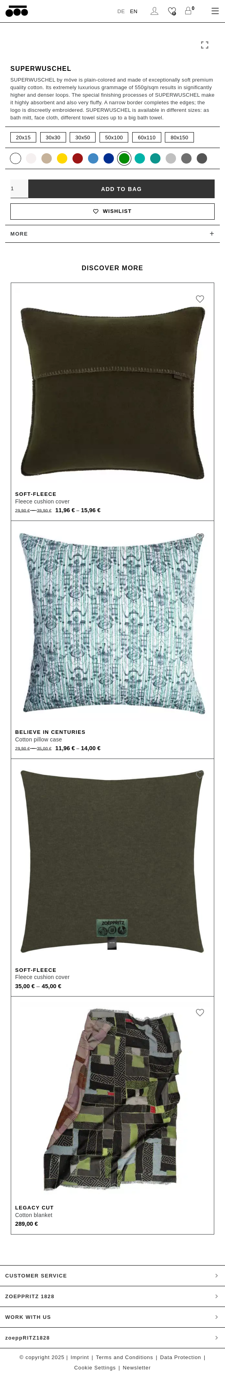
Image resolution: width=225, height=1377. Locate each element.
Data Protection (180, 1357)
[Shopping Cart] (188, 11)
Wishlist (112, 211)
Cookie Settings (95, 1368)
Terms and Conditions (124, 1357)
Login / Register (154, 11)
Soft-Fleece (36, 494)
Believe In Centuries (50, 732)
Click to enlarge (204, 45)
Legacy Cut (34, 1208)
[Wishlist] (172, 11)
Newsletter (137, 1368)
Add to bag (121, 189)
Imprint (79, 1357)
